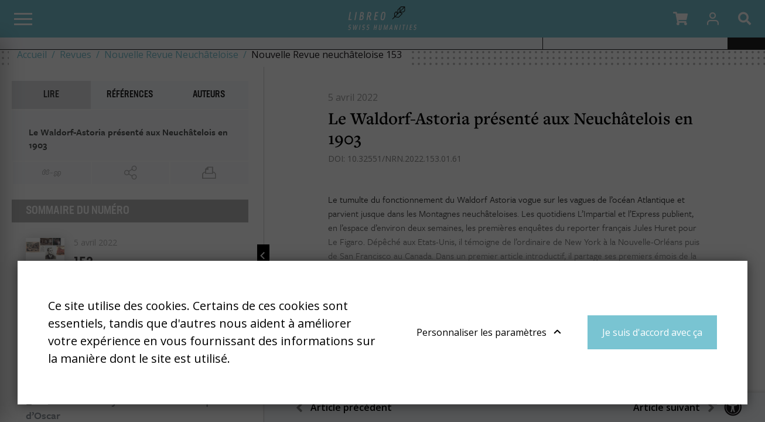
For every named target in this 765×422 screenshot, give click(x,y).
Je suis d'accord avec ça (652, 332)
